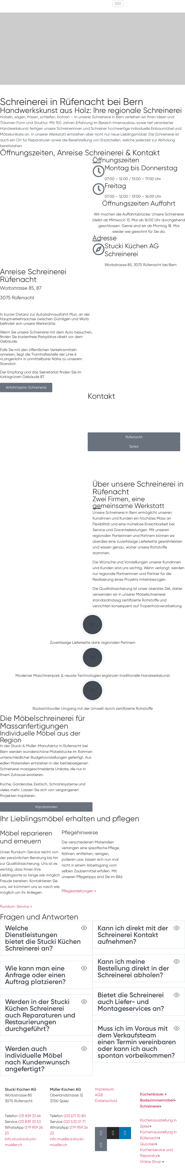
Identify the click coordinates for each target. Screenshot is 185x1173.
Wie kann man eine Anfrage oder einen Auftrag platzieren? (35, 975)
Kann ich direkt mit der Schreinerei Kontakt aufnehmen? (133, 934)
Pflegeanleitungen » (79, 891)
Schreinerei (149, 1106)
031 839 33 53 (29, 1121)
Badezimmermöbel (157, 1100)
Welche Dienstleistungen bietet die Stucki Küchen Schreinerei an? (43, 938)
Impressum (104, 1089)
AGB (99, 1095)
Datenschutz (106, 1100)
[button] (5, 157)
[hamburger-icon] (117, 3)
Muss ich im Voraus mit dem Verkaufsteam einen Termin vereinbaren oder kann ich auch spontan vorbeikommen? (137, 1041)
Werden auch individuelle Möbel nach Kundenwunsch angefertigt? (37, 1058)
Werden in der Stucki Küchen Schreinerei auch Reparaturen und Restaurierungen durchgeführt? (40, 1015)
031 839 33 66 (30, 1116)
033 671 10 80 (75, 1116)
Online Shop (150, 1161)
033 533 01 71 (74, 1121)
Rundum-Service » (16, 906)
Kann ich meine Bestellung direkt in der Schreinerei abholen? (133, 968)
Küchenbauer (152, 1094)
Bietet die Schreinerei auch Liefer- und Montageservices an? (131, 1001)
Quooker (147, 1144)
